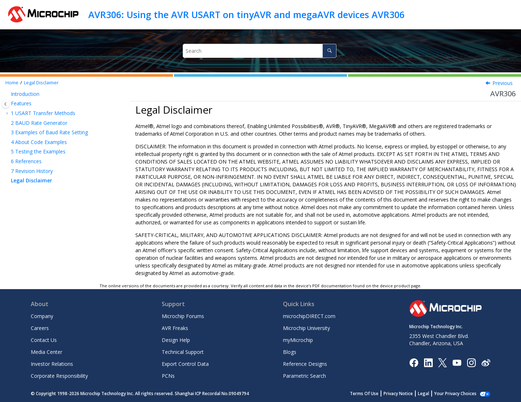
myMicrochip (298, 340)
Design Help (176, 340)
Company (42, 316)
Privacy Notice (406, 393)
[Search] (329, 51)
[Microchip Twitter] (442, 362)
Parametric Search (304, 375)
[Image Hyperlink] (456, 362)
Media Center (46, 351)
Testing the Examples (38, 151)
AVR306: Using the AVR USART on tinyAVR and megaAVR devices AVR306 (246, 14)
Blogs (289, 351)
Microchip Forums (183, 316)
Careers (40, 328)
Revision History (32, 171)
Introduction (25, 93)
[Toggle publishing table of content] (5, 104)
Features (21, 103)
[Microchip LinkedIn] (428, 362)
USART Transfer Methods (43, 113)
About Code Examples (39, 142)
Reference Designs (305, 363)
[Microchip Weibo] (485, 362)
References (26, 161)
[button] (8, 94)
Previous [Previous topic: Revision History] (502, 83)
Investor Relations (52, 363)
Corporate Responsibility (59, 375)
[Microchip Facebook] (413, 362)
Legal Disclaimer (41, 83)
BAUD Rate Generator (39, 122)
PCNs (168, 375)
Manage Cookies (459, 393)
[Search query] (260, 51)
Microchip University (306, 328)
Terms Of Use (372, 393)
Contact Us (44, 340)
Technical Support (183, 351)
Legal (431, 393)
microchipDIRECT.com (309, 316)
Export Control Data (185, 363)
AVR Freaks (175, 328)
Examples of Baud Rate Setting (49, 132)
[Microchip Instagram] (471, 362)
